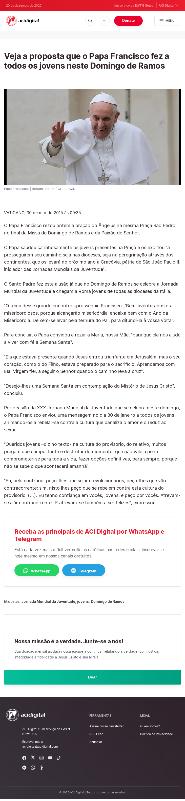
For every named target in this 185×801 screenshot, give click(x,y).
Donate (128, 20)
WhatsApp (41, 571)
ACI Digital (169, 5)
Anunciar (95, 744)
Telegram (96, 571)
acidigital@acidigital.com (40, 748)
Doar (92, 678)
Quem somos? (150, 728)
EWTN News (144, 5)
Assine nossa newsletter (106, 728)
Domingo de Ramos (108, 601)
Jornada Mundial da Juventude (48, 601)
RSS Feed (96, 736)
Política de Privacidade (156, 736)
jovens (83, 601)
